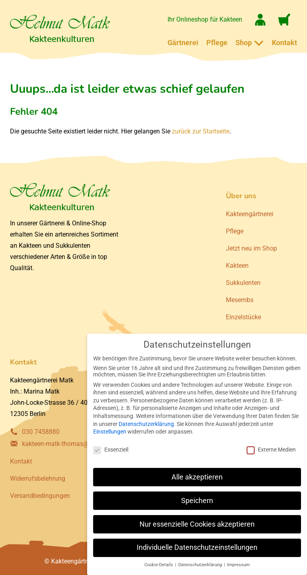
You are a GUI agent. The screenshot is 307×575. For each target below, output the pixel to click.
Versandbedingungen (40, 495)
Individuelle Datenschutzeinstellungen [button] (197, 547)
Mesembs (239, 300)
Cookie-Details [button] (159, 564)
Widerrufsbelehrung (37, 478)
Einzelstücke (243, 317)
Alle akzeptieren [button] (197, 477)
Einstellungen (109, 431)
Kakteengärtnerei (249, 214)
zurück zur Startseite (200, 131)
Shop (243, 42)
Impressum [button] (238, 564)
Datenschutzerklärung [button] (200, 564)
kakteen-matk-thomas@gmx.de (66, 444)
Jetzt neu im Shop (251, 248)
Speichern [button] (197, 501)
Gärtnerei (182, 42)
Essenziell (110, 449)
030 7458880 (41, 432)
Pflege (216, 42)
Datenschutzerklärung (146, 424)
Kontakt (284, 42)
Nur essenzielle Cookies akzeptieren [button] (197, 524)
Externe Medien (271, 449)
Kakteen (237, 265)
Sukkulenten (243, 283)
